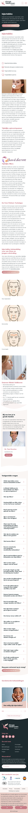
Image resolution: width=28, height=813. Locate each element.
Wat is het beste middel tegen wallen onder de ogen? (12, 643)
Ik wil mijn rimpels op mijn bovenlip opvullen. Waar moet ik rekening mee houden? (13, 571)
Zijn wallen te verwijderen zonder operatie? (12, 622)
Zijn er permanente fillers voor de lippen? (10, 517)
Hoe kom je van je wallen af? (12, 616)
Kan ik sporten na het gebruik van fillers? (10, 510)
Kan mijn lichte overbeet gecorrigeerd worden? (11, 609)
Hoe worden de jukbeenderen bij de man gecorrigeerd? (13, 579)
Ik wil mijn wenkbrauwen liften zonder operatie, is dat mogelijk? (11, 659)
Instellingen (14, 811)
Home (3, 744)
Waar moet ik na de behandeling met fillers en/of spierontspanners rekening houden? (11, 526)
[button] (22, 3)
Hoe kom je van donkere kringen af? (10, 636)
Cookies (23, 788)
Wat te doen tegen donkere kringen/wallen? (11, 629)
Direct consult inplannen (9, 25)
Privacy (10, 788)
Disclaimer (5, 788)
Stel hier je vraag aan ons (9, 670)
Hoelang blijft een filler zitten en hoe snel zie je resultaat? (13, 503)
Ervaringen (18, 744)
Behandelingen (6, 747)
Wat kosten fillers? (9, 541)
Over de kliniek (18, 747)
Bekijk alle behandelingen (14, 715)
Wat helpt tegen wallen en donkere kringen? (11, 650)
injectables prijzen (15, 269)
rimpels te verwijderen (9, 46)
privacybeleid (22, 762)
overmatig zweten (6, 53)
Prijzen (3, 751)
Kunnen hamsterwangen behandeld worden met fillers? (13, 595)
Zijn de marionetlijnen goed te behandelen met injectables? (13, 556)
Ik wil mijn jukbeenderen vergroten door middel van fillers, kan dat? (11, 587)
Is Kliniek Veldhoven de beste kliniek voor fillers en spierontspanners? (11, 489)
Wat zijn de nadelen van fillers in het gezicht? (11, 534)
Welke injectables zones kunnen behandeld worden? (12, 481)
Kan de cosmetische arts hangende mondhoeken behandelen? (12, 548)
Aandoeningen (5, 749)
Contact (17, 751)
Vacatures (17, 749)
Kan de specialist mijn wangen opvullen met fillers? (12, 602)
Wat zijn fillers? (8, 497)
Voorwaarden (17, 788)
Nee (21, 807)
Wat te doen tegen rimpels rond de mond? (11, 563)
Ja (7, 807)
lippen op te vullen (18, 49)
